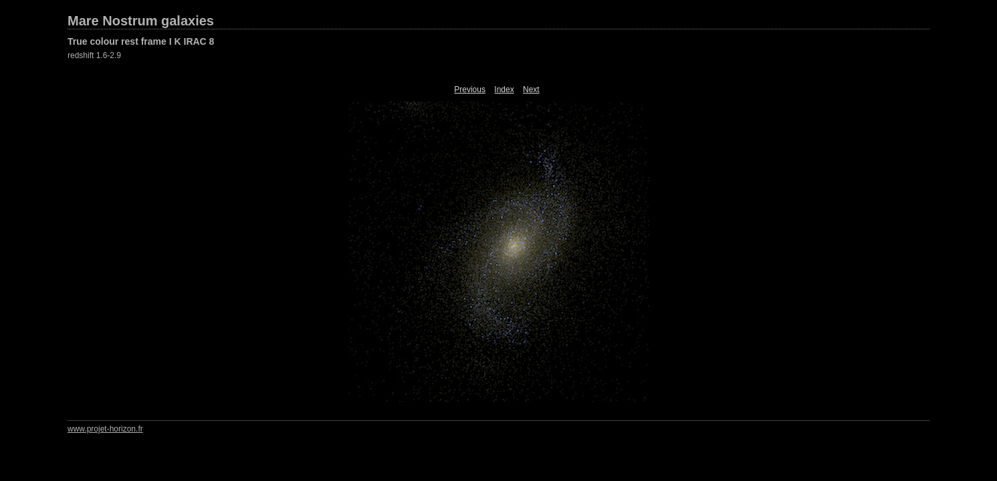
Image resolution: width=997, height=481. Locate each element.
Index (504, 89)
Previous (469, 89)
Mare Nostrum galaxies (141, 20)
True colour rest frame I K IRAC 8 (141, 41)
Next (531, 89)
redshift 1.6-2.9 (94, 55)
